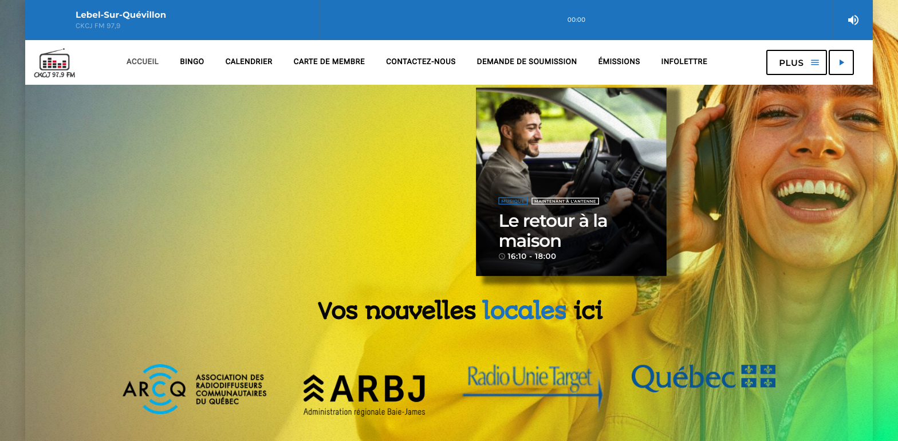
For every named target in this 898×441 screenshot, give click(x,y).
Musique (513, 201)
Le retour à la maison (552, 230)
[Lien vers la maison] (54, 62)
